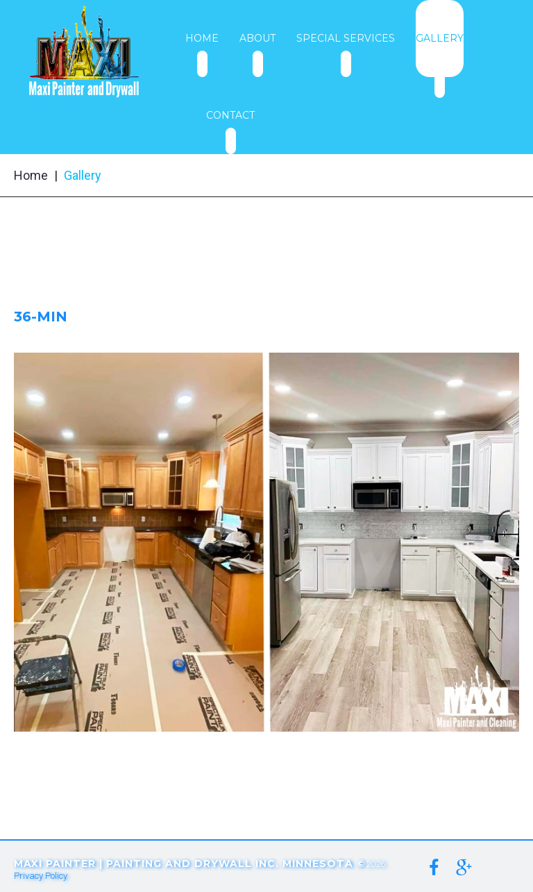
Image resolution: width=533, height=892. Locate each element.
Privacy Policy (40, 875)
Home (31, 175)
